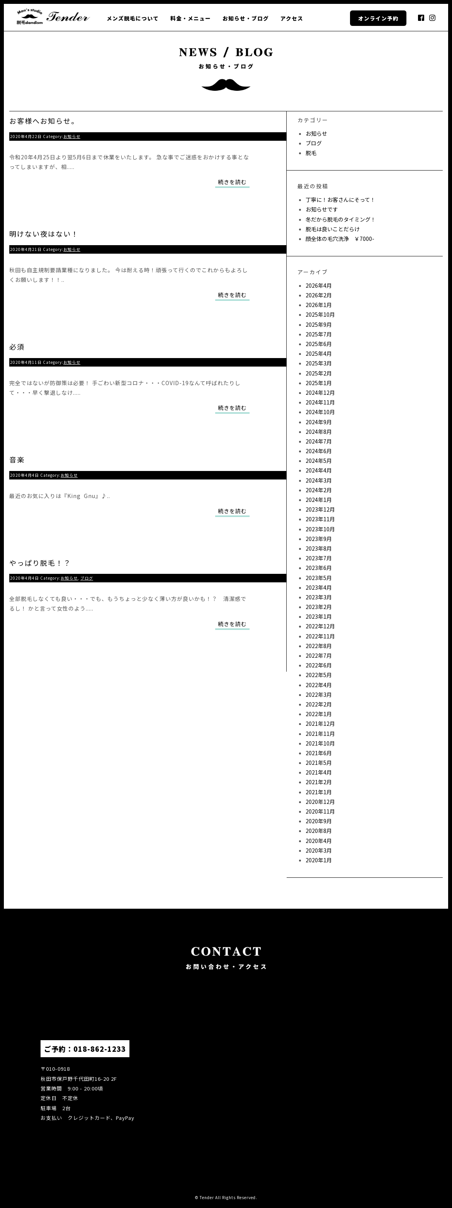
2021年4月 (319, 772)
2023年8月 (319, 548)
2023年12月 (320, 509)
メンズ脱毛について (133, 18)
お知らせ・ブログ (246, 18)
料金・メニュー (190, 18)
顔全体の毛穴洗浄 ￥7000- (340, 238)
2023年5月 (319, 578)
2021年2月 (319, 782)
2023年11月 (320, 519)
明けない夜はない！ (44, 234)
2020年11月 (320, 811)
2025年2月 (319, 373)
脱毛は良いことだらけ (333, 229)
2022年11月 (320, 636)
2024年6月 (319, 451)
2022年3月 (319, 694)
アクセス (291, 18)
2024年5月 (319, 460)
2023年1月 (319, 616)
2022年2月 (319, 704)
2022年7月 (319, 655)
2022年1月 (319, 714)
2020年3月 (319, 850)
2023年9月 (319, 539)
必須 (17, 346)
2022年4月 (319, 685)
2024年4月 (319, 470)
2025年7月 (319, 334)
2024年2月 (319, 490)
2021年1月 (319, 792)
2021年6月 (319, 753)
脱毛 (311, 153)
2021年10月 (320, 743)
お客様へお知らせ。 (44, 121)
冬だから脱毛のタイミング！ (341, 219)
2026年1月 (319, 305)
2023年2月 (319, 607)
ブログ (86, 578)
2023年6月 (319, 568)
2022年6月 (319, 665)
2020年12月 (320, 801)
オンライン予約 (378, 18)
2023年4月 (319, 587)
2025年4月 (319, 353)
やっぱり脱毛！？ (40, 563)
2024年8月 (319, 431)
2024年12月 (320, 392)
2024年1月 (319, 499)
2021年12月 (320, 723)
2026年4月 (319, 285)
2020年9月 (319, 821)
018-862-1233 (99, 1049)
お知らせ (71, 136)
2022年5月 (319, 675)
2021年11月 (320, 733)
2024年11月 (320, 402)
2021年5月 (319, 762)
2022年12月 (320, 626)
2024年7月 (319, 441)
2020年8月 (319, 830)
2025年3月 (319, 363)
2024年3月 (319, 480)
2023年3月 (319, 597)
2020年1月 (319, 860)
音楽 (17, 459)
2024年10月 (320, 412)
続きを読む (232, 182)
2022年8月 (319, 646)
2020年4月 (319, 841)
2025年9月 (319, 324)
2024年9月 (319, 422)
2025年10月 (320, 314)
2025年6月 (319, 344)
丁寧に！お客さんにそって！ (341, 199)
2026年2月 (319, 295)
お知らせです (322, 209)
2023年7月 (319, 558)
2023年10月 (320, 529)
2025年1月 (319, 383)
